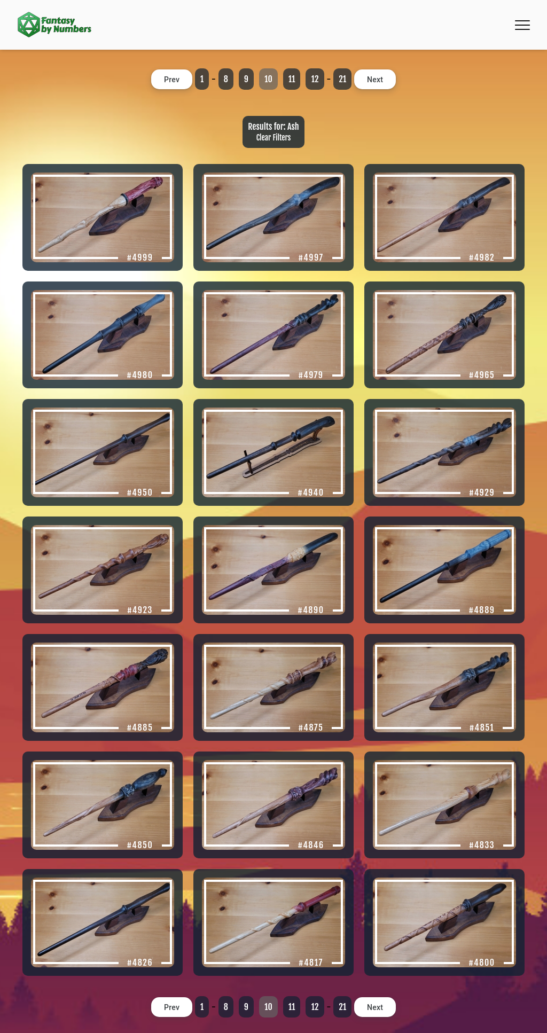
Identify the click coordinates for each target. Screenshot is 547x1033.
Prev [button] (171, 79)
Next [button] (375, 79)
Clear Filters (273, 137)
